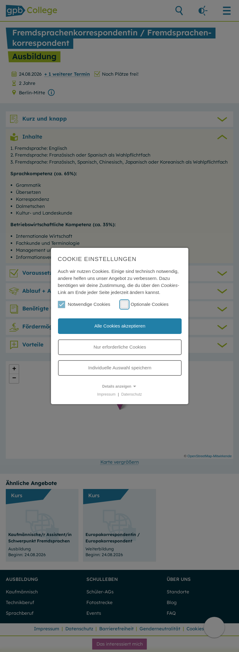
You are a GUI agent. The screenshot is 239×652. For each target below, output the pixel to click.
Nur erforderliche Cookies (119, 347)
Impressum (106, 394)
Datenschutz (131, 394)
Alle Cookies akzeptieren (119, 325)
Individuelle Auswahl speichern (119, 367)
